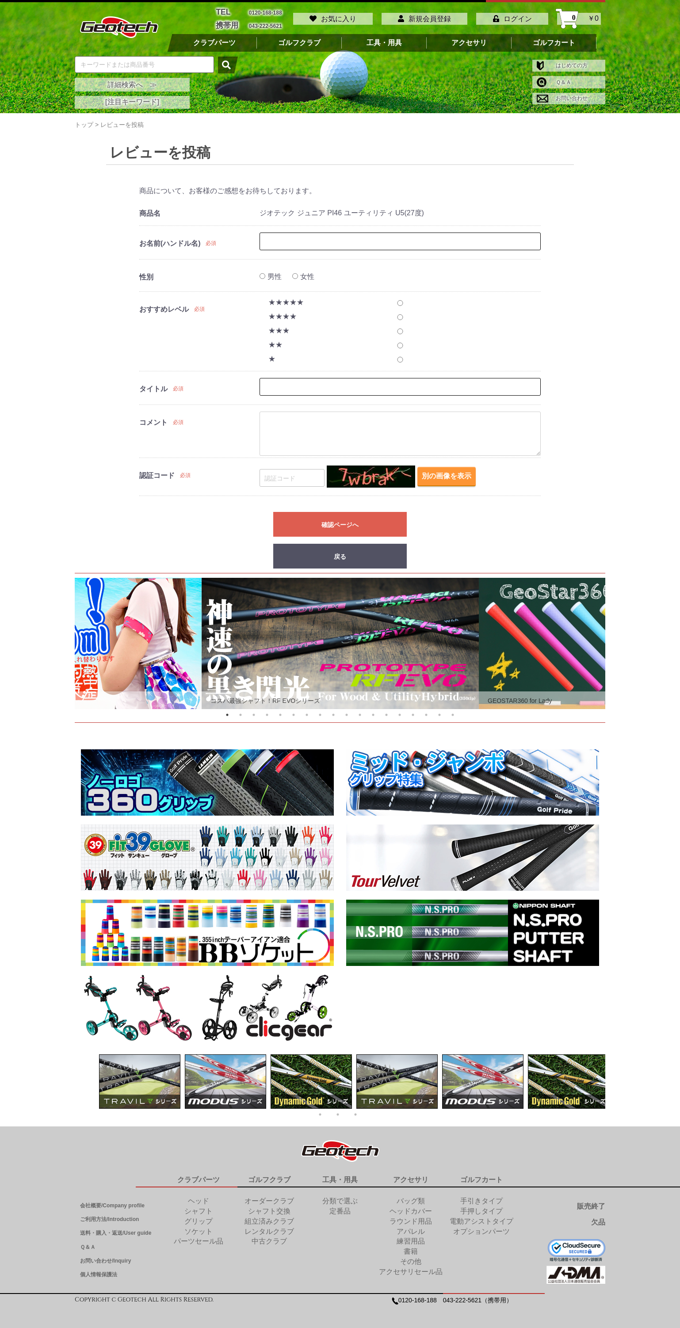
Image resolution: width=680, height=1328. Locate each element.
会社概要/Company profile (112, 1201)
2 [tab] (240, 710)
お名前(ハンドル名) (170, 239)
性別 (146, 273)
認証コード (157, 471)
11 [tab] (359, 710)
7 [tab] (306, 710)
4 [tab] (267, 710)
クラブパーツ (214, 38)
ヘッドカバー (411, 1206)
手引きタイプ (481, 1196)
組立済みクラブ (269, 1217)
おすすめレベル (164, 305)
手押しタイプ (481, 1206)
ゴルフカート (554, 38)
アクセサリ (469, 38)
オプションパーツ (481, 1227)
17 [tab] (439, 710)
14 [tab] (399, 710)
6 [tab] (293, 710)
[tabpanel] (340, 639)
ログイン (512, 16)
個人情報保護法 (98, 1270)
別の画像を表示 (446, 473)
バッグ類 (411, 1196)
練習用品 (411, 1237)
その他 (410, 1257)
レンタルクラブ (269, 1227)
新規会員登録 (424, 16)
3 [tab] (253, 710)
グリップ (198, 1217)
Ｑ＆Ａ (554, 78)
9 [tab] (333, 710)
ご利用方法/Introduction (109, 1215)
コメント (153, 418)
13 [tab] (386, 710)
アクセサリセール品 (411, 1267)
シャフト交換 (269, 1206)
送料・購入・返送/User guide (115, 1229)
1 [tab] (227, 710)
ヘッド (198, 1196)
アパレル (411, 1227)
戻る (340, 552)
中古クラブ (269, 1237)
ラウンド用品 (411, 1217)
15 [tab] (413, 710)
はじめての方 (562, 61)
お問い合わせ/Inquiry (105, 1256)
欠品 (598, 1217)
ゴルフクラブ (299, 38)
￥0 (579, 16)
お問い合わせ (562, 94)
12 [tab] (373, 710)
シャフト (198, 1206)
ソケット (198, 1227)
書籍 (411, 1247)
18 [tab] (452, 710)
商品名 (149, 209)
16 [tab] (426, 710)
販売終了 (591, 1202)
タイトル (153, 385)
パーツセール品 (198, 1237)
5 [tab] (280, 710)
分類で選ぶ (340, 1196)
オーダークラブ (269, 1196)
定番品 (340, 1206)
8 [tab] (320, 710)
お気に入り (332, 16)
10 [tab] (346, 710)
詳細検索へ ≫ (132, 80)
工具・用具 (384, 38)
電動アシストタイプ (481, 1217)
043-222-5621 (265, 22)
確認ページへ (340, 520)
